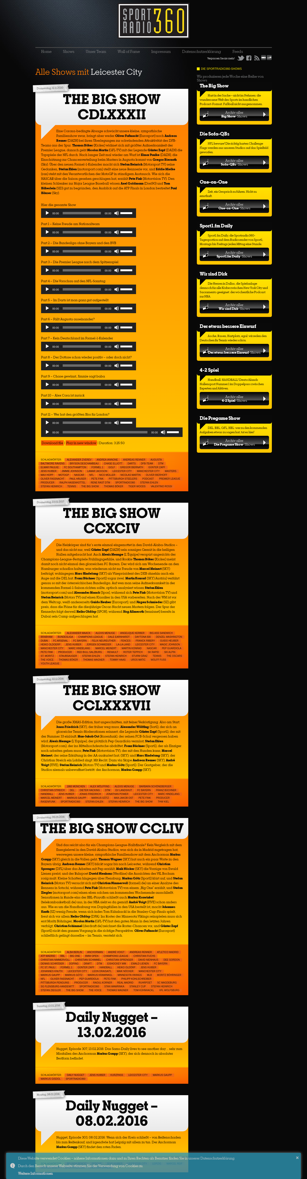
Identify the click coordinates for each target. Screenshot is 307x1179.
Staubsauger (68, 656)
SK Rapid (153, 652)
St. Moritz (47, 656)
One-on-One (213, 181)
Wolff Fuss (158, 659)
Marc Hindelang (79, 648)
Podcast (148, 478)
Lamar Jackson (97, 471)
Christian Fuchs (144, 956)
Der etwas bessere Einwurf (228, 326)
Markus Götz (100, 798)
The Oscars (174, 656)
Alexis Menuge (105, 633)
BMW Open (92, 956)
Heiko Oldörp (126, 967)
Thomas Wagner (93, 659)
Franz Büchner (166, 790)
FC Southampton (75, 467)
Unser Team (96, 51)
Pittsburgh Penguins (55, 982)
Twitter (241, 58)
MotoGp (63, 475)
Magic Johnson (170, 644)
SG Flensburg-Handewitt (57, 986)
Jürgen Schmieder (98, 644)
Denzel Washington (169, 637)
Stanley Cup (137, 986)
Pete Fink (97, 478)
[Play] (47, 213)
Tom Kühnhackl (143, 990)
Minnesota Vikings (130, 975)
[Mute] (116, 213)
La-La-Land (123, 644)
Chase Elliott (113, 463)
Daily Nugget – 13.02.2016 (112, 1024)
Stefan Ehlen (149, 482)
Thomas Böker (113, 486)
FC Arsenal (60, 640)
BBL (62, 956)
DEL (72, 790)
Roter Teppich (133, 652)
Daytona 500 (143, 637)
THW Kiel (163, 801)
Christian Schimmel (88, 959)
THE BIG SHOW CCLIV (112, 828)
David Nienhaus (148, 959)
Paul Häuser (78, 478)
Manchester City (148, 471)
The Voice (47, 659)
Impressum (161, 51)
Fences (126, 640)
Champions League (90, 637)
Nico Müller (107, 475)
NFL (91, 475)
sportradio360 (125, 482)
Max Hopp (47, 475)
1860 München (76, 786)
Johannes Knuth (52, 971)
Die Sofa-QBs (214, 133)
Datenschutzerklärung (201, 51)
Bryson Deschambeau (84, 463)
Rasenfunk (48, 801)
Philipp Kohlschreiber (136, 979)
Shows (68, 51)
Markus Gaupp (76, 798)
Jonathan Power (117, 794)
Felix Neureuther (104, 640)
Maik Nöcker (125, 971)
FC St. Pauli (48, 967)
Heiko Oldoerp (51, 644)
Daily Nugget (76, 1075)
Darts (132, 463)
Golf (112, 467)
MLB (149, 975)
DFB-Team (147, 463)
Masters (170, 471)
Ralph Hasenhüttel (72, 482)
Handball (47, 794)
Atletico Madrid (167, 952)
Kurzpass (116, 1075)
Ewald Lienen (140, 963)
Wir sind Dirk (213, 273)
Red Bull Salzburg (89, 652)
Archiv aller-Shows (234, 114)
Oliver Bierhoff (156, 475)
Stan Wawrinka (114, 986)
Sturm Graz (139, 656)
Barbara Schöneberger (155, 786)
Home (46, 51)
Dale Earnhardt (119, 637)
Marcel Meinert (106, 648)
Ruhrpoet (145, 982)
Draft (88, 963)
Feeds (237, 51)
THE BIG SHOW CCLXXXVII (112, 698)
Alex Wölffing (99, 786)
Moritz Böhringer (169, 975)
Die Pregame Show (220, 418)
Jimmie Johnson (72, 471)
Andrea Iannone (107, 459)
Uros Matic (138, 659)
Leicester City (122, 471)
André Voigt (116, 952)
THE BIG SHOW (90, 486)
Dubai (44, 640)
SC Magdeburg (167, 982)
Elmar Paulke (50, 467)
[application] (88, 214)
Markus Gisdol (51, 1079)
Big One (75, 956)
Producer (47, 482)
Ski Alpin (169, 652)
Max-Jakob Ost (123, 798)
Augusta (156, 459)
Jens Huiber (49, 471)
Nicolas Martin (131, 475)
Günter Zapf (156, 467)
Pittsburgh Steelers (123, 478)
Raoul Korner (102, 982)
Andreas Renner (134, 459)
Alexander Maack (78, 633)
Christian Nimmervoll (55, 959)
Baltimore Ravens (53, 463)
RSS (257, 58)
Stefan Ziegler (51, 990)
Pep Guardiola (171, 648)
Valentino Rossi (161, 486)
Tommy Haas (118, 659)
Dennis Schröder (52, 963)
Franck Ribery (145, 640)
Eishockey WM (116, 963)
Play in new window (81, 443)
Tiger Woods (137, 486)
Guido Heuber (169, 640)
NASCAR (79, 475)
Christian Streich (53, 790)
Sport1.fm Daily (216, 225)
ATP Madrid (48, 956)
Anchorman (95, 952)
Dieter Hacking (90, 790)
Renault (112, 652)
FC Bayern (80, 640)
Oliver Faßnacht (52, 478)
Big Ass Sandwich (161, 633)
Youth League (50, 663)
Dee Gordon (172, 959)
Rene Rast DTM (100, 482)
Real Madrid (125, 982)
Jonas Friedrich (90, 794)
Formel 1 (97, 467)
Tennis (71, 486)
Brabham (46, 637)
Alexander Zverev (79, 459)
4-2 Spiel (209, 369)
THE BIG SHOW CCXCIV (112, 520)
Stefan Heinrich (51, 486)
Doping (73, 963)
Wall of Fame (129, 51)
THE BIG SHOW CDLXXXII (112, 107)
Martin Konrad (132, 648)
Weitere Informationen (35, 1173)
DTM (160, 463)
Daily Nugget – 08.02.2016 (112, 1113)
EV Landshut (123, 790)
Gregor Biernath (131, 467)
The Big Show (214, 85)
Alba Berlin (74, 952)
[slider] (82, 213)
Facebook (249, 58)
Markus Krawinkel (100, 975)
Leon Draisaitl (102, 971)
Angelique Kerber (132, 633)
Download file (52, 443)
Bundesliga (65, 637)
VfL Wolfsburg (169, 990)
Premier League (169, 478)
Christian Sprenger (119, 959)
